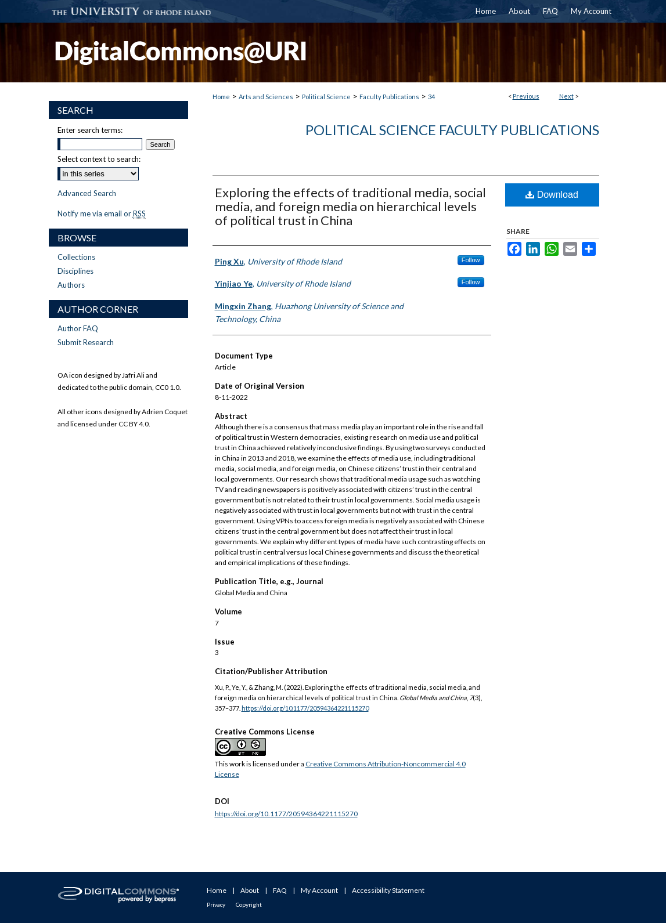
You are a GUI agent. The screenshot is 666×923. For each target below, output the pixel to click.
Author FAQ (77, 328)
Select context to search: (99, 159)
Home (221, 96)
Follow (471, 259)
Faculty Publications (389, 96)
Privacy (216, 904)
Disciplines (75, 271)
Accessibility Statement (388, 890)
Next (566, 96)
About (249, 890)
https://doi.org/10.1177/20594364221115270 (305, 708)
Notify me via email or (101, 213)
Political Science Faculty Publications (452, 129)
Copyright (249, 904)
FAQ (280, 890)
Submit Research (85, 342)
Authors (71, 284)
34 (431, 96)
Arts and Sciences (266, 96)
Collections (76, 257)
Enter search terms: (90, 130)
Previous (526, 96)
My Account (319, 890)
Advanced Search (86, 193)
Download (551, 195)
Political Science (326, 96)
